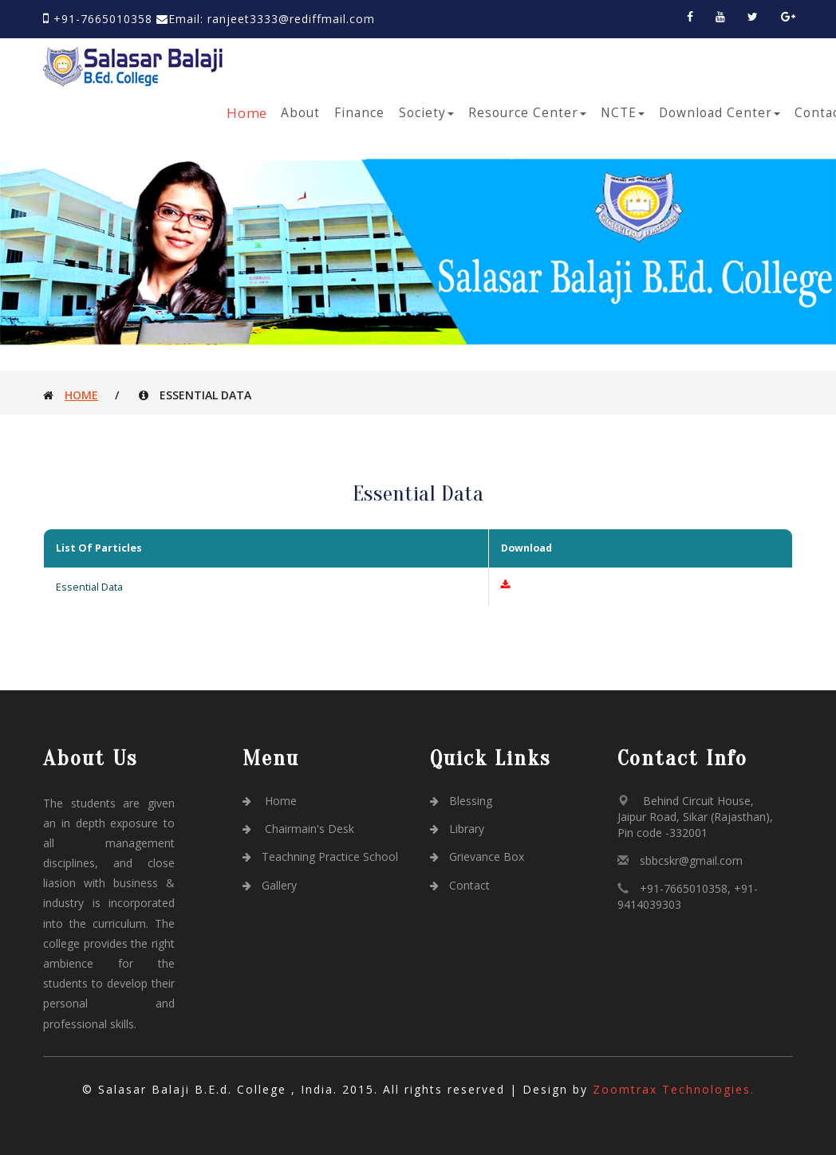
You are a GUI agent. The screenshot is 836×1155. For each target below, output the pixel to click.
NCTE (623, 112)
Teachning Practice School (320, 856)
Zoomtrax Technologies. (674, 1089)
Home (248, 113)
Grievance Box (477, 856)
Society (426, 112)
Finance (359, 112)
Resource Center (527, 112)
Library (457, 828)
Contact (460, 885)
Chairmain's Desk (298, 828)
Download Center (719, 112)
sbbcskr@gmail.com (691, 860)
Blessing (461, 800)
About (300, 112)
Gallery (270, 885)
